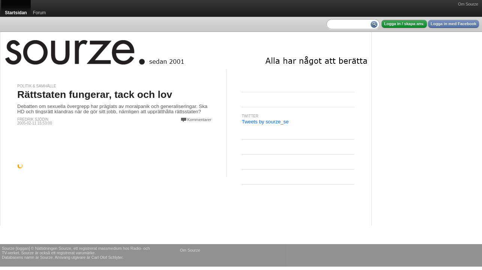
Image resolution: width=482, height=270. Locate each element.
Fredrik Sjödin (32, 119)
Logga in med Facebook (453, 23)
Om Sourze (468, 4)
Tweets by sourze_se (265, 121)
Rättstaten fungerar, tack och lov (94, 94)
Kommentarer (199, 119)
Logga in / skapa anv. (404, 23)
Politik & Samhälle (36, 86)
